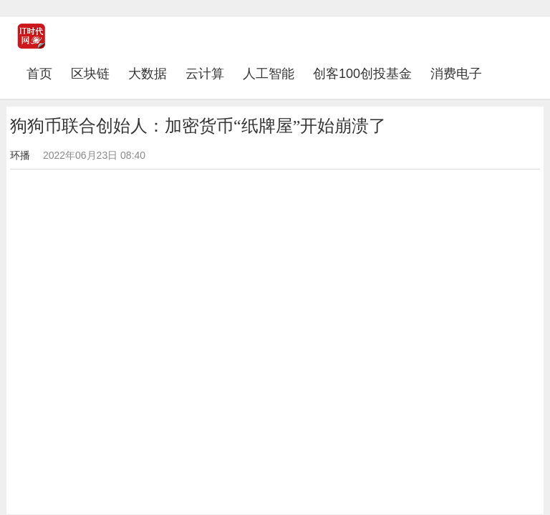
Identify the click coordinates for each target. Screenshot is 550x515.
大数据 (147, 74)
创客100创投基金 (362, 74)
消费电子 (456, 74)
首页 (44, 73)
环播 (20, 155)
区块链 (90, 74)
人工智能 (268, 74)
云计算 (204, 74)
